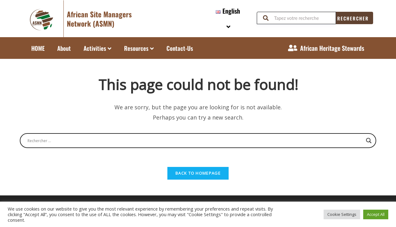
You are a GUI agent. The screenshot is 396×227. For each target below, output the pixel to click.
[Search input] (195, 140)
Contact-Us (179, 48)
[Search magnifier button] (368, 140)
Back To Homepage (198, 173)
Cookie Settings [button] (341, 214)
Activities (97, 48)
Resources (139, 48)
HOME (38, 48)
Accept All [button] (376, 214)
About (64, 48)
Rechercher (353, 18)
